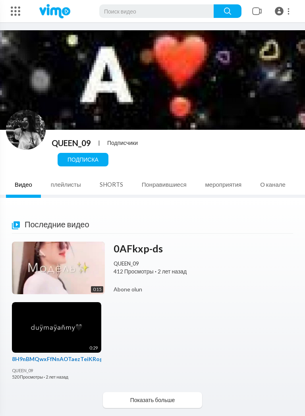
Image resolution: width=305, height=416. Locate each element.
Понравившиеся (164, 184)
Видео (23, 184)
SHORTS (111, 184)
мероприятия (223, 184)
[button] (283, 11)
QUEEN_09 (71, 143)
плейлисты (66, 184)
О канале (273, 184)
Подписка (83, 159)
